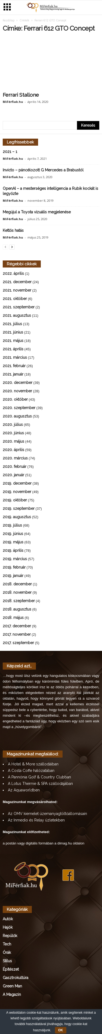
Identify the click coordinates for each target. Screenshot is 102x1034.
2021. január (13, 375)
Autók (8, 919)
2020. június (13, 433)
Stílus (7, 961)
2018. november (17, 593)
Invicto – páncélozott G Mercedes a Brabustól (43, 170)
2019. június (13, 534)
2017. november (17, 635)
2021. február (14, 366)
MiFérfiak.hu (13, 102)
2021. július (12, 324)
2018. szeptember (19, 601)
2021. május (13, 341)
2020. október (15, 400)
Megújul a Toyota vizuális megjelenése (37, 212)
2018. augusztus (17, 610)
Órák (7, 953)
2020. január (13, 475)
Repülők (10, 936)
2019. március (15, 559)
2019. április (13, 551)
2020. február (14, 467)
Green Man (12, 986)
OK (60, 1030)
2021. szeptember (19, 307)
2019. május (13, 542)
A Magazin (12, 995)
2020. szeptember (19, 408)
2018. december (17, 584)
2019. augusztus (17, 517)
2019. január (13, 576)
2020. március (15, 458)
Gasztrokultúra (15, 978)
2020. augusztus (17, 417)
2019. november (17, 492)
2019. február (14, 568)
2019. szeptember (19, 509)
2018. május (13, 618)
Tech (7, 944)
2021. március (15, 358)
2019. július (12, 526)
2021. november (17, 291)
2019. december (17, 484)
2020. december (17, 383)
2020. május (13, 442)
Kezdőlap (8, 21)
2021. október (15, 299)
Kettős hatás (13, 231)
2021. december (17, 282)
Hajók (8, 928)
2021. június (13, 333)
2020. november (17, 391)
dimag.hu (64, 844)
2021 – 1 (10, 152)
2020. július (13, 425)
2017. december (17, 626)
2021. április (13, 349)
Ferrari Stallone (21, 95)
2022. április (13, 274)
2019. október (15, 500)
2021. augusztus (17, 316)
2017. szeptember (18, 643)
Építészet (11, 970)
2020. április (13, 450)
